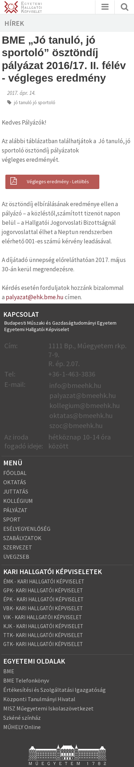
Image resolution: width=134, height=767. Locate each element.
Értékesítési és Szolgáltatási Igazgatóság (54, 689)
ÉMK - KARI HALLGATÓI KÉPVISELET (43, 581)
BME (8, 671)
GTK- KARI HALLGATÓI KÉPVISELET (43, 644)
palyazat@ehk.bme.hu (35, 297)
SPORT (12, 519)
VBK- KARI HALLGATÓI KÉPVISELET (43, 608)
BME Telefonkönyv (26, 680)
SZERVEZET (17, 547)
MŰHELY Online (22, 726)
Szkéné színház (22, 717)
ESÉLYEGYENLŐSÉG (26, 528)
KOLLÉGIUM (18, 500)
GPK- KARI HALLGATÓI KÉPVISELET (43, 590)
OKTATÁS (14, 482)
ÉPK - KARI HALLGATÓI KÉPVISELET (43, 599)
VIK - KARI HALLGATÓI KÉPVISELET (42, 617)
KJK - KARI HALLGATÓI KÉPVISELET (43, 626)
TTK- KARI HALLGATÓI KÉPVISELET (43, 635)
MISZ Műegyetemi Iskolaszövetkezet (48, 708)
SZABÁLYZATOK (22, 538)
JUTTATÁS (15, 491)
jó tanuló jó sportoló (34, 102)
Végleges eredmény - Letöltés (49, 181)
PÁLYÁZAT (15, 510)
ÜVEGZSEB (16, 556)
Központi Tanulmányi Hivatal (39, 699)
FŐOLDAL (14, 472)
